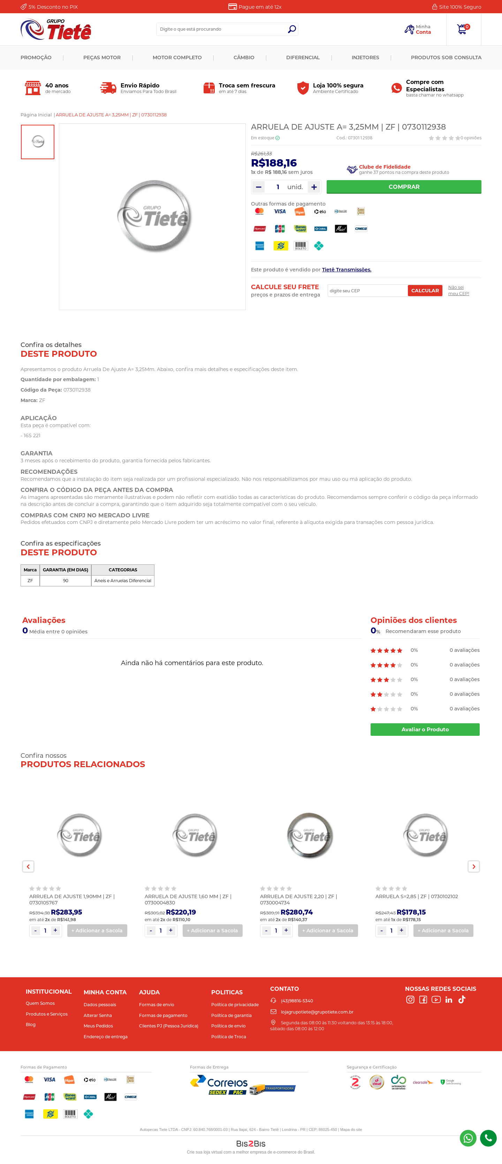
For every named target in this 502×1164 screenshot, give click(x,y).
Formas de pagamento (163, 1015)
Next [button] (474, 866)
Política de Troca (228, 1036)
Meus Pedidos (98, 1025)
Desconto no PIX (53, 7)
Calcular (425, 290)
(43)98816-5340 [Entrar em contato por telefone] (488, 1138)
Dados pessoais (100, 1004)
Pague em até (260, 7)
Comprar (404, 187)
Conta (423, 32)
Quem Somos (40, 1003)
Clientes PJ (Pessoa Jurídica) (168, 1025)
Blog (31, 1024)
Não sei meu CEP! (458, 290)
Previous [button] (28, 866)
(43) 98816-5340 (468, 1138)
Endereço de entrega (106, 1036)
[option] (38, 142)
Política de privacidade (235, 1004)
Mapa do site (351, 1129)
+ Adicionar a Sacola (97, 930)
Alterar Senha (98, 1015)
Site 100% (460, 7)
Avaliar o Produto (425, 729)
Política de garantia (231, 1015)
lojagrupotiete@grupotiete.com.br (317, 1012)
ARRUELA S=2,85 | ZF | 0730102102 (416, 896)
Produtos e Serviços (47, 1014)
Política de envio (228, 1025)
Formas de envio (156, 1004)
